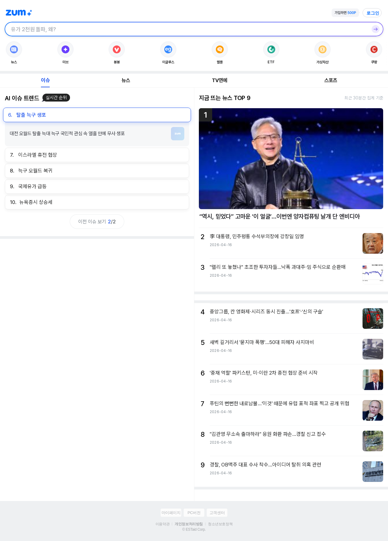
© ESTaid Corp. (194, 529)
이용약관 (162, 524)
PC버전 (194, 512)
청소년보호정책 (220, 524)
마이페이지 (171, 512)
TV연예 (219, 80)
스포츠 (330, 80)
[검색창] (186, 29)
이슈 (45, 80)
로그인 (372, 13)
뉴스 (126, 80)
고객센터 (217, 512)
